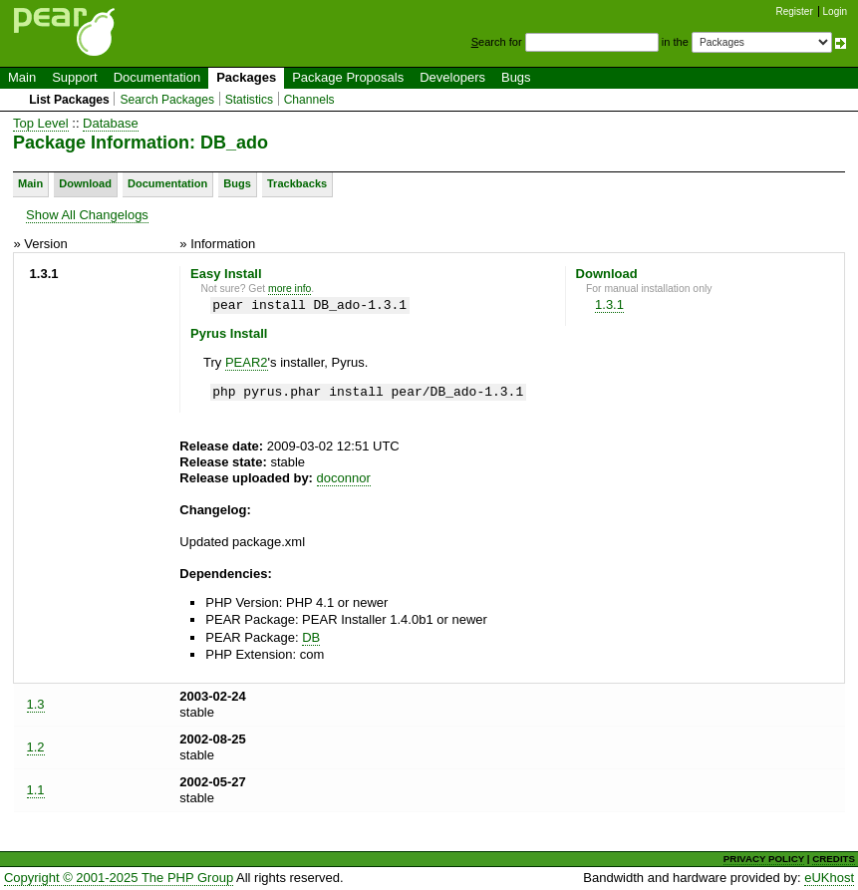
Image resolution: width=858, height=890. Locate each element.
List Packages (69, 100)
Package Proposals (348, 77)
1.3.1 (609, 304)
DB (311, 637)
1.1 (36, 789)
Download (85, 183)
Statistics (249, 100)
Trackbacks (297, 183)
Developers (452, 77)
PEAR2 (246, 362)
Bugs (516, 77)
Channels (309, 100)
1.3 (36, 704)
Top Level (41, 123)
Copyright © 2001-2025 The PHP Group (118, 877)
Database (111, 123)
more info (289, 288)
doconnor (344, 477)
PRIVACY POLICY (763, 858)
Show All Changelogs (87, 214)
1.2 (36, 747)
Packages (246, 77)
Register (794, 11)
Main (22, 77)
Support (75, 77)
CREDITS (833, 858)
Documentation (157, 77)
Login (835, 11)
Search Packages (167, 100)
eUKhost (829, 877)
